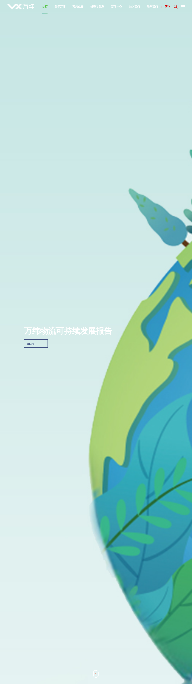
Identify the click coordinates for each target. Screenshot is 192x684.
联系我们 (152, 6)
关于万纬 (60, 6)
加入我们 (134, 6)
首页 (45, 6)
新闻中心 (116, 6)
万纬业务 (77, 6)
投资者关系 (97, 6)
